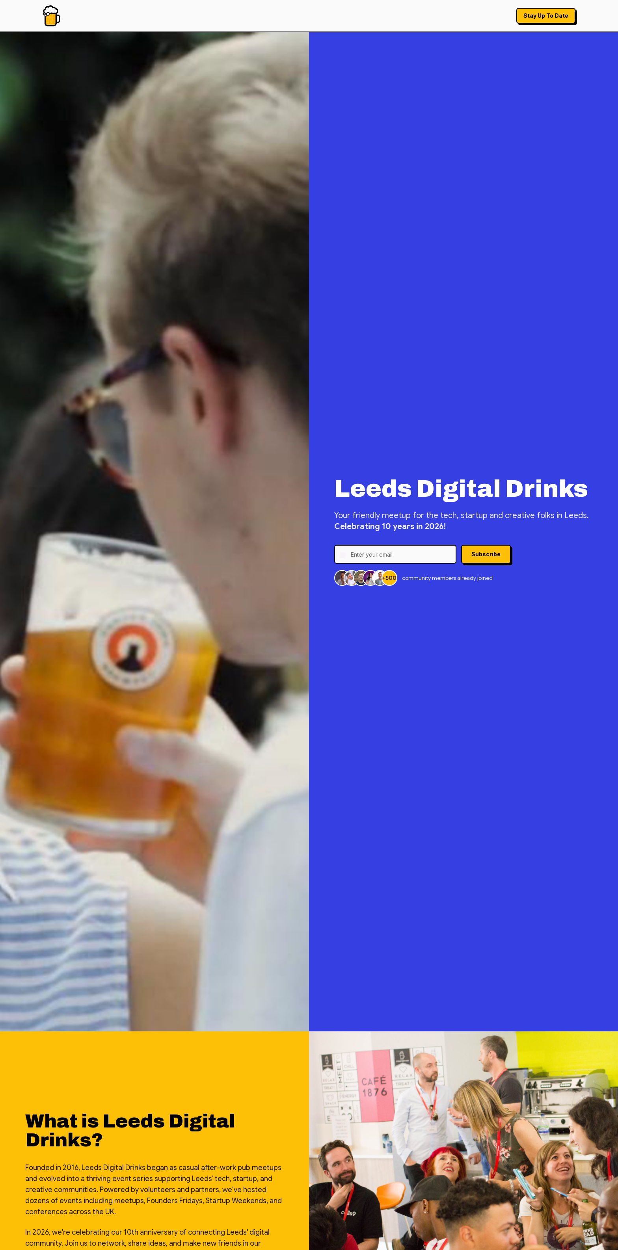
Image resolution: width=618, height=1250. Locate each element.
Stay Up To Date (545, 15)
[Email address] (395, 554)
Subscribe (486, 554)
